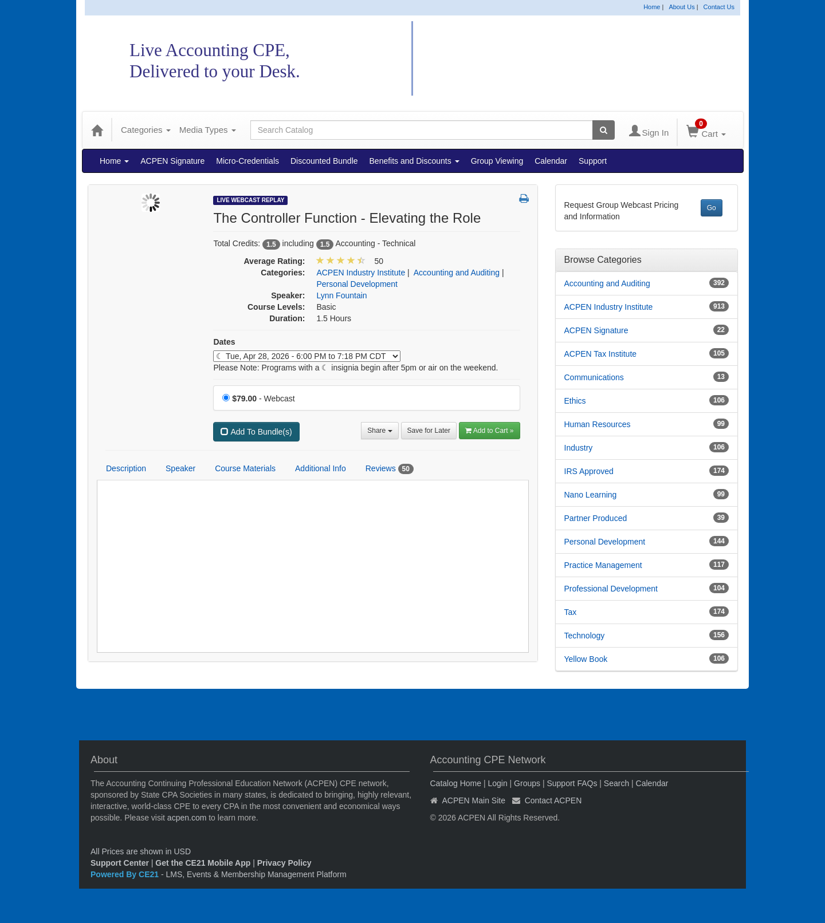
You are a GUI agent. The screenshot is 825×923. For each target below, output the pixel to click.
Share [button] (379, 431)
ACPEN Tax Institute (600, 353)
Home (651, 6)
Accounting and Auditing (607, 283)
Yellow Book (586, 659)
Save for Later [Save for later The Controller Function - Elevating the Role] (428, 431)
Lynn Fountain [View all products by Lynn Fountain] (341, 295)
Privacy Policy (284, 862)
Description (126, 468)
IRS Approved (589, 471)
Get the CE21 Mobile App (202, 862)
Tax (570, 612)
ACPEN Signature (172, 160)
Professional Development (611, 588)
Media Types (207, 130)
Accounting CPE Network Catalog (566, 58)
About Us (681, 6)
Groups (527, 783)
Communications (594, 377)
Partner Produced (595, 518)
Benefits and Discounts (414, 160)
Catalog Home (456, 783)
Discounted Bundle (324, 160)
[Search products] (603, 130)
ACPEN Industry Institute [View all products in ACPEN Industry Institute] (360, 272)
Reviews (390, 469)
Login (497, 783)
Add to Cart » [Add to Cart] (489, 431)
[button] (524, 199)
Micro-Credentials (247, 160)
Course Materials (245, 468)
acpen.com (186, 817)
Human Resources (597, 424)
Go (711, 208)
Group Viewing (497, 160)
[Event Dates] (306, 356)
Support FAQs (572, 783)
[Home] (96, 130)
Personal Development (605, 541)
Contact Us (719, 6)
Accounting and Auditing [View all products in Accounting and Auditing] (457, 272)
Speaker (180, 468)
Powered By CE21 (126, 874)
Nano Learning (590, 494)
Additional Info (320, 468)
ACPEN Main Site (473, 800)
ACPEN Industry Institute (608, 306)
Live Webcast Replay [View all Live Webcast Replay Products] (250, 200)
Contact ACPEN (553, 800)
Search (616, 783)
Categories (146, 130)
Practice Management (603, 565)
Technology (584, 635)
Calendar (551, 160)
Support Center (120, 862)
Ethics (575, 400)
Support (593, 160)
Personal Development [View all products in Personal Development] (357, 284)
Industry (578, 447)
